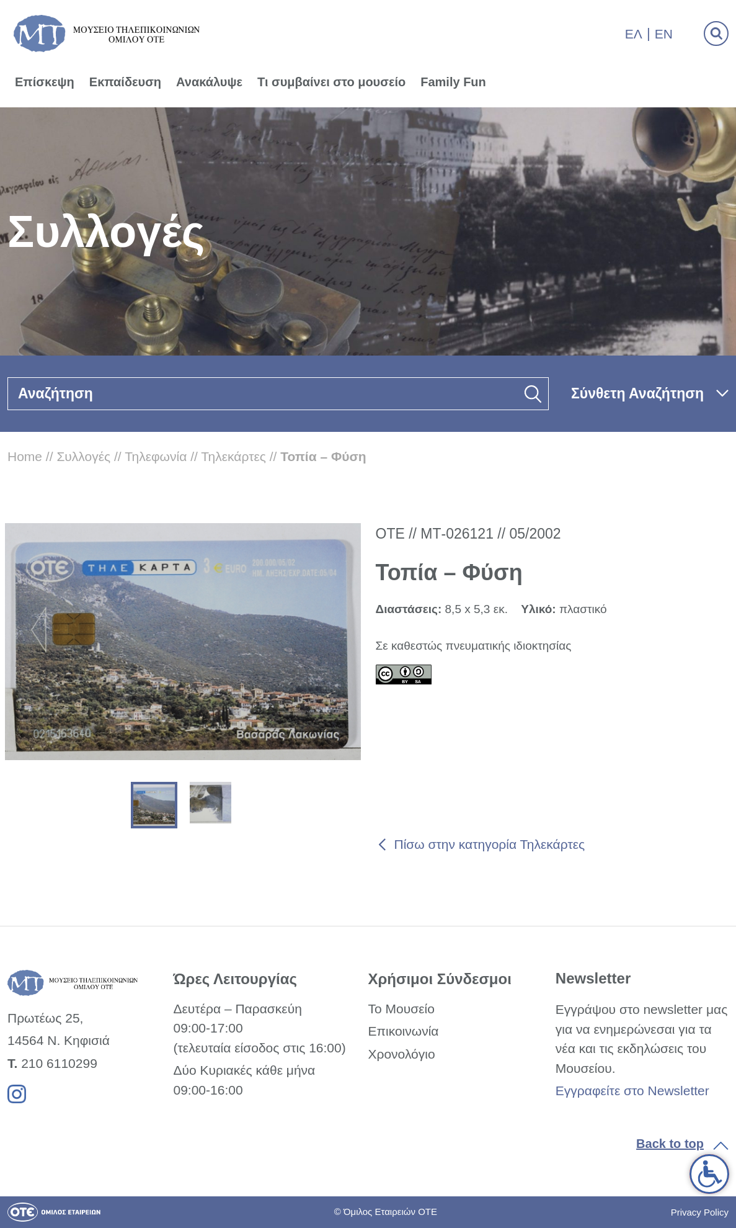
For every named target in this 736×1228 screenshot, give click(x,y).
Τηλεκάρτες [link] (233, 456)
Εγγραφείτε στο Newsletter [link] (632, 1090)
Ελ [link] (633, 33)
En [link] (664, 34)
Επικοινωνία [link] (403, 1031)
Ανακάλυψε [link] (209, 82)
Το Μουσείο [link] (401, 1009)
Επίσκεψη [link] (44, 82)
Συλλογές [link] (83, 456)
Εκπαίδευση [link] (125, 82)
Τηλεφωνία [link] (156, 456)
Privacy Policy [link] (700, 1212)
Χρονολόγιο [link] (401, 1054)
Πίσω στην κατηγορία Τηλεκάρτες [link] (489, 844)
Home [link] (24, 456)
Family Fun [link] (453, 82)
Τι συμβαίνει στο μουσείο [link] (331, 82)
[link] (709, 1174)
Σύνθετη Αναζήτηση (637, 393)
